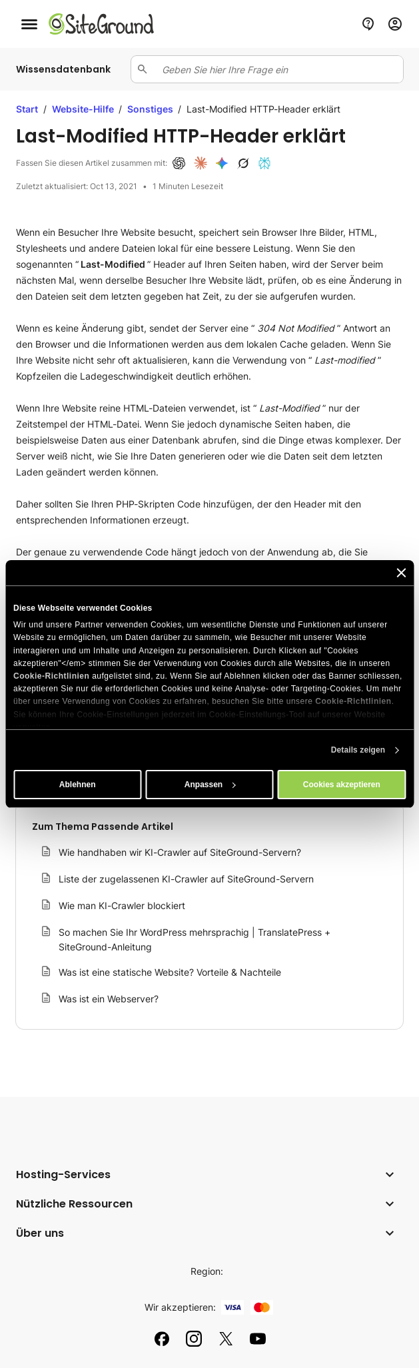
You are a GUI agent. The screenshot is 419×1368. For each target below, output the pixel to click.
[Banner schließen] (401, 572)
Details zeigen (358, 750)
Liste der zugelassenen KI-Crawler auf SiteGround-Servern (186, 878)
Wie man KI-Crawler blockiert (122, 905)
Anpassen (210, 784)
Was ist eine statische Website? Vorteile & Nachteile (170, 972)
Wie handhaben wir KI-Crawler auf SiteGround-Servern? (180, 852)
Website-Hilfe (84, 109)
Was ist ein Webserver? (109, 998)
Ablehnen (77, 784)
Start (27, 109)
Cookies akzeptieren (341, 784)
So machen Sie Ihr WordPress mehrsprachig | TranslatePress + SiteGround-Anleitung (194, 939)
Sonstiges (151, 109)
